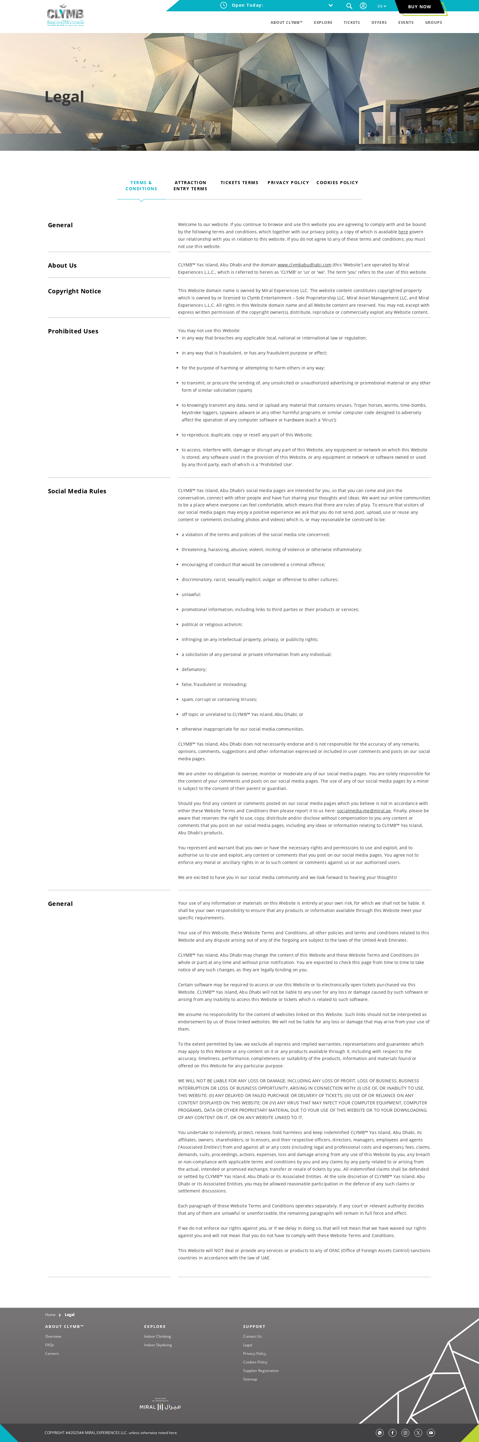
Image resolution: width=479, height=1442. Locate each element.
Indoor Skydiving (158, 1344)
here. (173, 1432)
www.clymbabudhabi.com (304, 265)
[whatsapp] (380, 1433)
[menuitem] (382, 6)
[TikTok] (431, 1433)
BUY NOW (419, 6)
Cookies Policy (255, 1362)
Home (50, 1314)
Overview (53, 1336)
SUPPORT (254, 1326)
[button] (349, 5)
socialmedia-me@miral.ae (364, 811)
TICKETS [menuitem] (352, 22)
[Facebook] (393, 1433)
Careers (52, 1353)
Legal (70, 1314)
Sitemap (250, 1379)
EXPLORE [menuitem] (323, 22)
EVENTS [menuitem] (406, 22)
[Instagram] (405, 1433)
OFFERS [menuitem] (379, 22)
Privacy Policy (254, 1353)
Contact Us (252, 1336)
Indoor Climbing (157, 1336)
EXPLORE (155, 1326)
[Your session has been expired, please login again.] (363, 6)
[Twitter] (418, 1433)
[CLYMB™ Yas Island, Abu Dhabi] (65, 15)
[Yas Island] (160, 1404)
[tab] (141, 189)
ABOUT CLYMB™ (64, 1326)
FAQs (49, 1344)
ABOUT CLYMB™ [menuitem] (287, 22)
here (403, 232)
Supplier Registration (261, 1370)
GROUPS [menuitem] (433, 22)
